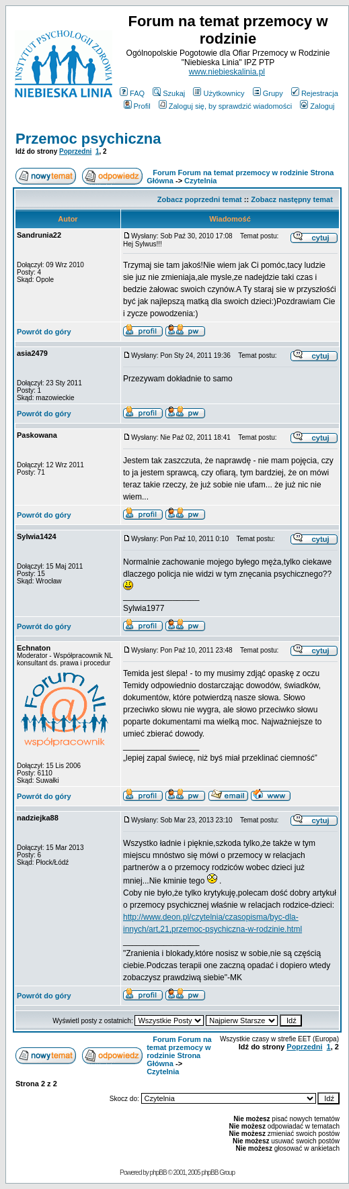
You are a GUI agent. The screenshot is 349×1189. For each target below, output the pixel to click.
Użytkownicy (218, 93)
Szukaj (169, 93)
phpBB (158, 1172)
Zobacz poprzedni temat (199, 199)
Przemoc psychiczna (88, 138)
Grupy (268, 93)
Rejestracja (314, 93)
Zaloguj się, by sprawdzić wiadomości (225, 106)
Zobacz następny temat (292, 199)
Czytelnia (200, 181)
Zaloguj (317, 106)
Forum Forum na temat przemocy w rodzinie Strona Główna (179, 1051)
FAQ (132, 93)
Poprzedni (75, 151)
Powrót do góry (44, 332)
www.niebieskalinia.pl (227, 72)
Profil (137, 106)
